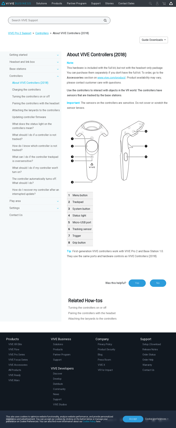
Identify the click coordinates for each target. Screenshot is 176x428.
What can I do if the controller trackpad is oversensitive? (35, 159)
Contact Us (16, 215)
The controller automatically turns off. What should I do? (34, 181)
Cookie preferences (155, 419)
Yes (137, 283)
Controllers (42, 33)
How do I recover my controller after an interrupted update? (35, 192)
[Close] (150, 3)
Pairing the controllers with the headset (35, 103)
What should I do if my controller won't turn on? (35, 170)
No (158, 283)
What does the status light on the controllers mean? (32, 126)
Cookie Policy (89, 421)
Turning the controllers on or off (31, 96)
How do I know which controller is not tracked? (34, 148)
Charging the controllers (26, 89)
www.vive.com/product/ (111, 77)
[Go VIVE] (171, 3)
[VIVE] (16, 3)
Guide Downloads (153, 40)
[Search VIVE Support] (103, 20)
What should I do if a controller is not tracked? (34, 137)
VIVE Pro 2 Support (19, 33)
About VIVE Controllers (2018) (30, 82)
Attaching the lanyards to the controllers (36, 110)
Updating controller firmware (29, 117)
